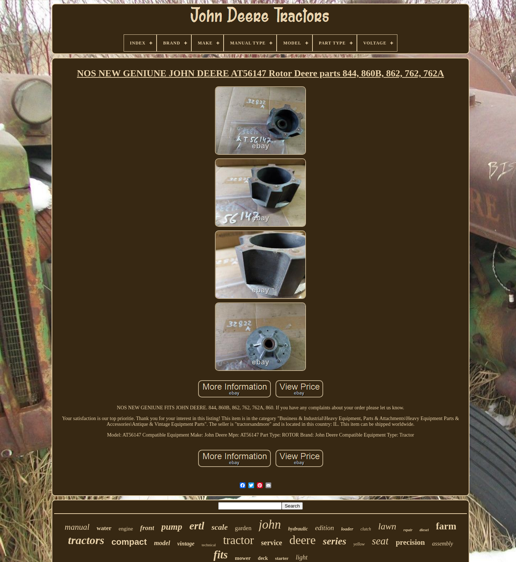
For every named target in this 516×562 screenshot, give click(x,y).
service (271, 543)
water (104, 528)
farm (446, 526)
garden (243, 528)
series (334, 541)
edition (324, 528)
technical (209, 545)
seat (380, 541)
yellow (358, 544)
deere (302, 540)
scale (219, 527)
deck (263, 558)
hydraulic (298, 529)
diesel (424, 530)
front (147, 528)
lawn (387, 526)
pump (171, 527)
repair (407, 530)
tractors (86, 540)
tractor (238, 540)
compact (129, 542)
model (162, 543)
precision (410, 542)
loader (347, 529)
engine (126, 529)
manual (77, 527)
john (270, 525)
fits (221, 554)
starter (282, 558)
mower (242, 558)
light (301, 557)
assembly (442, 543)
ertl (197, 526)
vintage (186, 543)
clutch (365, 529)
